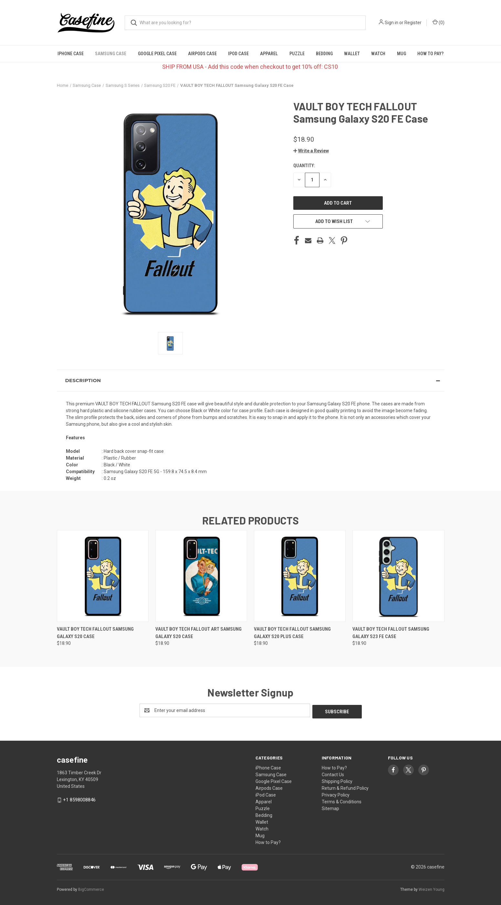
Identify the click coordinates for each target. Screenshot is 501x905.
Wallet (352, 53)
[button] (311, 150)
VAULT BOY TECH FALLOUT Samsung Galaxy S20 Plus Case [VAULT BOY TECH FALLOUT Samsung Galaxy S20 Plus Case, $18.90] (292, 632)
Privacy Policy (336, 793)
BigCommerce (91, 888)
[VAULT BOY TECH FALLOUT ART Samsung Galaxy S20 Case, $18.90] (201, 576)
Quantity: (304, 165)
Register (413, 22)
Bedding (324, 53)
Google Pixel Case (157, 53)
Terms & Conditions (341, 800)
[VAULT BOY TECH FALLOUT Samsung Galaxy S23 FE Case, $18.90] (398, 576)
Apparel (269, 53)
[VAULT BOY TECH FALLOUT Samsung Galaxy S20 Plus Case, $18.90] (299, 576)
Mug (401, 53)
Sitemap (330, 807)
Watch (378, 53)
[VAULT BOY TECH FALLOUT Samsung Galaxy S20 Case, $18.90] (102, 576)
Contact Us (333, 773)
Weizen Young (431, 888)
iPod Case (238, 53)
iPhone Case (70, 53)
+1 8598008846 (79, 798)
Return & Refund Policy (345, 786)
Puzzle (297, 53)
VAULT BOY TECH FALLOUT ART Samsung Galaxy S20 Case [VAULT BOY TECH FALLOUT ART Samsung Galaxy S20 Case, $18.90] (198, 632)
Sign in (391, 22)
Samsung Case (110, 53)
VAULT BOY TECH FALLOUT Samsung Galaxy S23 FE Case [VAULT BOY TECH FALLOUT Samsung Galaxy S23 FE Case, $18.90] (390, 632)
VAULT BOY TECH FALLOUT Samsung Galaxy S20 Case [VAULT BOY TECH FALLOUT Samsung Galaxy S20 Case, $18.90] (95, 632)
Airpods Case (202, 53)
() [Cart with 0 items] (438, 22)
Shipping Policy (337, 780)
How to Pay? (430, 53)
